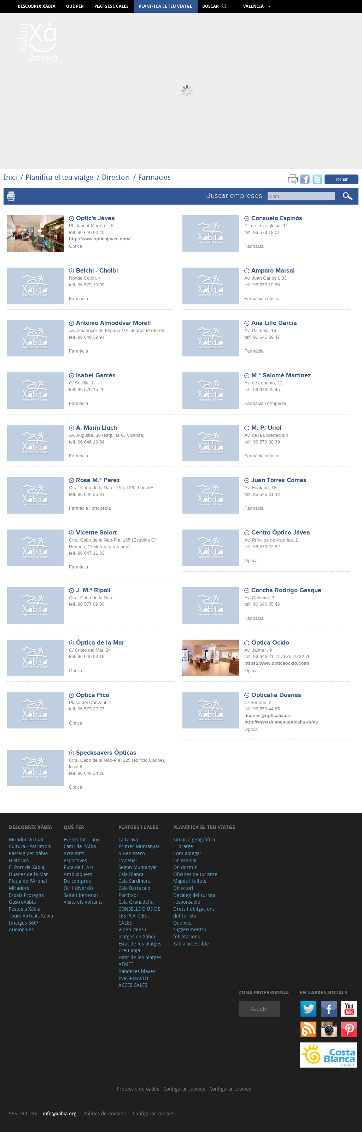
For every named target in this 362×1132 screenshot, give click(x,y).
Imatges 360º (24, 922)
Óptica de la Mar (100, 643)
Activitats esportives (75, 857)
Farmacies (154, 177)
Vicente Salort (96, 533)
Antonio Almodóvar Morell (113, 323)
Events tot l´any (81, 839)
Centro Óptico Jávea (280, 533)
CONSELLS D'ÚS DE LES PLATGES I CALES (139, 915)
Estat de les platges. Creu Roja (140, 947)
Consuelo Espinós (276, 218)
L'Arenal (127, 860)
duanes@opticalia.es (267, 715)
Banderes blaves (136, 971)
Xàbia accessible (191, 943)
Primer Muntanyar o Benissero (139, 850)
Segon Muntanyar (137, 867)
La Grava (128, 839)
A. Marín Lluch (96, 428)
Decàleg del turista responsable (194, 898)
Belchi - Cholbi (97, 271)
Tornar (341, 179)
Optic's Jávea (95, 218)
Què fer (75, 6)
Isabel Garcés (96, 375)
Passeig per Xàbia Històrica (28, 857)
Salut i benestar (81, 895)
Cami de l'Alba (80, 846)
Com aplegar (187, 853)
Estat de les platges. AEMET (140, 961)
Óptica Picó (92, 695)
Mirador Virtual (26, 839)
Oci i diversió (78, 888)
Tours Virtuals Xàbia (31, 915)
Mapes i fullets (189, 880)
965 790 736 (23, 1113)
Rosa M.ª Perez (98, 480)
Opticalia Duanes (276, 695)
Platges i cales (111, 6)
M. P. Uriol (266, 428)
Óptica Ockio (270, 643)
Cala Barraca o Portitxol (134, 891)
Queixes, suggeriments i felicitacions (189, 929)
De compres (77, 880)
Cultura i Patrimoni (30, 846)
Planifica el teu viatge (165, 6)
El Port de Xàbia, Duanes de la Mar (28, 870)
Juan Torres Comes (278, 480)
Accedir (259, 1008)
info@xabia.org (59, 1113)
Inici (10, 177)
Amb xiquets (78, 874)
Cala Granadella (135, 901)
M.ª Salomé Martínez (281, 375)
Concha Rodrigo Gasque (286, 590)
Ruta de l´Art (78, 867)
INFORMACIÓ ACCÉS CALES (133, 982)
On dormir (185, 867)
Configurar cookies (184, 1088)
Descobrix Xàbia (37, 6)
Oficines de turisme (195, 874)
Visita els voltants (83, 901)
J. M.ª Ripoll (93, 590)
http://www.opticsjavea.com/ (99, 238)
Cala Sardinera (134, 880)
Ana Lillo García (274, 323)
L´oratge (183, 846)
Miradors (19, 888)
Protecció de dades (138, 1088)
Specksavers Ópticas (106, 753)
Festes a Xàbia (24, 908)
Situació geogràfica (194, 839)
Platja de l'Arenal (28, 880)
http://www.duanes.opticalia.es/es (281, 722)
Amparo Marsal (273, 271)
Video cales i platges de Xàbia (136, 933)
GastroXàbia (22, 901)
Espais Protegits (26, 895)
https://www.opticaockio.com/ (276, 663)
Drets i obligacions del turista (194, 912)
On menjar (185, 860)
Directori (117, 177)
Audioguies (21, 929)
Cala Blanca (131, 874)
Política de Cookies (104, 1113)
